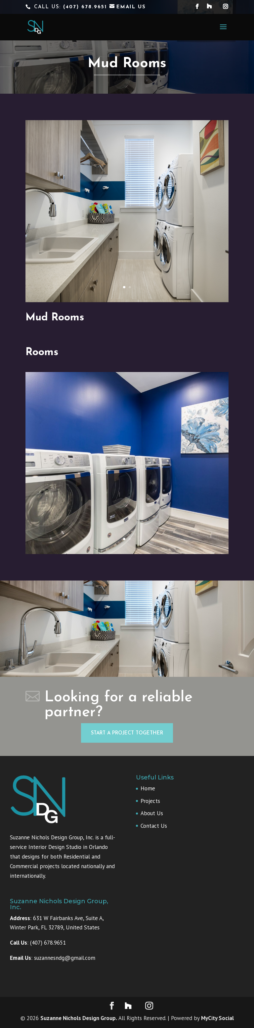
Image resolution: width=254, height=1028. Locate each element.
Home (148, 788)
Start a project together (127, 733)
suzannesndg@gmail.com (64, 957)
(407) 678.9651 (86, 7)
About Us (152, 813)
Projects (150, 801)
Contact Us (154, 825)
